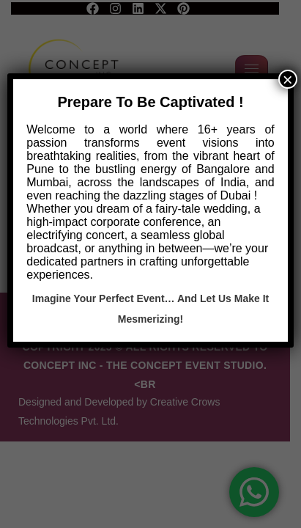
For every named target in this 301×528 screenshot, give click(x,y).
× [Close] (288, 79)
